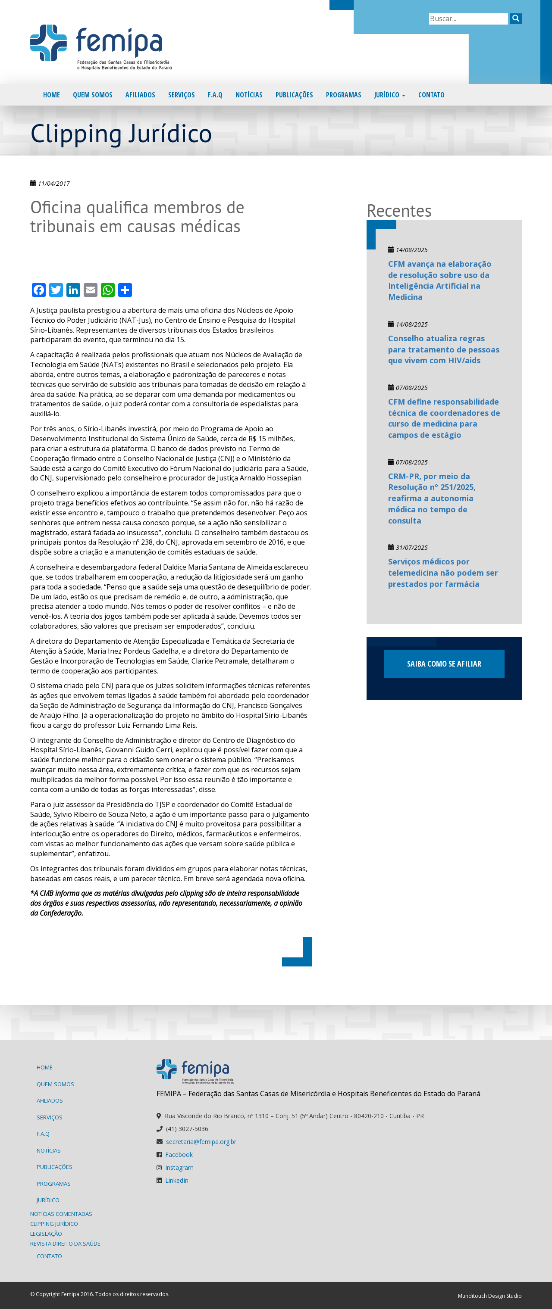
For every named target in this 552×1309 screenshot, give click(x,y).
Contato (431, 95)
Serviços (181, 95)
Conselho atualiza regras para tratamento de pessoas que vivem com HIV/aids (443, 349)
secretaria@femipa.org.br (201, 1142)
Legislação (46, 1233)
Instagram (179, 1167)
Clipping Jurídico (54, 1224)
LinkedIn (176, 1180)
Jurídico (389, 95)
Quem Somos (93, 95)
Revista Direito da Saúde (65, 1243)
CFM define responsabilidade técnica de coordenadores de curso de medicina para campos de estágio (444, 418)
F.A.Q (215, 95)
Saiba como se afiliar (444, 663)
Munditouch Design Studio (490, 1296)
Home (51, 95)
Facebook (179, 1154)
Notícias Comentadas (61, 1214)
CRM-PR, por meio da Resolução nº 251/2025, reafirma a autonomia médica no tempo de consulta (432, 498)
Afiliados (140, 95)
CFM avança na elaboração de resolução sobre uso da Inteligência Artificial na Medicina (440, 280)
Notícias (249, 95)
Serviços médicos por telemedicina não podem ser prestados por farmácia (443, 572)
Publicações (294, 95)
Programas (343, 95)
